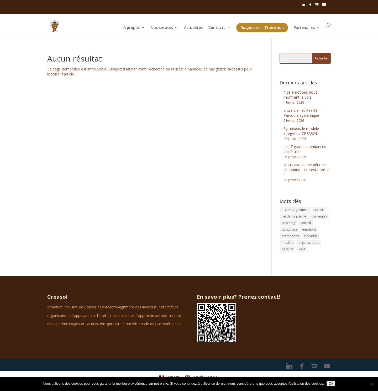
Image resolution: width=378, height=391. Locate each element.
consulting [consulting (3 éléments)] (289, 229)
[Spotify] (317, 6)
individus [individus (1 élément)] (310, 236)
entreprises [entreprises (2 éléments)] (290, 236)
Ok (331, 383)
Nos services (162, 28)
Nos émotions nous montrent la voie (300, 95)
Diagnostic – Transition (262, 27)
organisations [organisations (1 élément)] (308, 242)
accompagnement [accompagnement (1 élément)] (295, 209)
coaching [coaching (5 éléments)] (288, 223)
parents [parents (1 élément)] (287, 249)
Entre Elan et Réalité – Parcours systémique (302, 113)
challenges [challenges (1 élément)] (319, 216)
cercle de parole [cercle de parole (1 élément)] (294, 216)
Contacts (216, 28)
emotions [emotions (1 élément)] (309, 229)
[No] (371, 384)
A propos (131, 28)
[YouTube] (324, 6)
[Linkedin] (303, 6)
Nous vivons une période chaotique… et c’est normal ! (306, 169)
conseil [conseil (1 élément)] (305, 223)
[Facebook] (310, 6)
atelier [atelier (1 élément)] (318, 209)
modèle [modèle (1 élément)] (287, 242)
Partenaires (304, 28)
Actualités (193, 28)
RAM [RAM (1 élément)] (301, 249)
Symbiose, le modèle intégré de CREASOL (301, 131)
